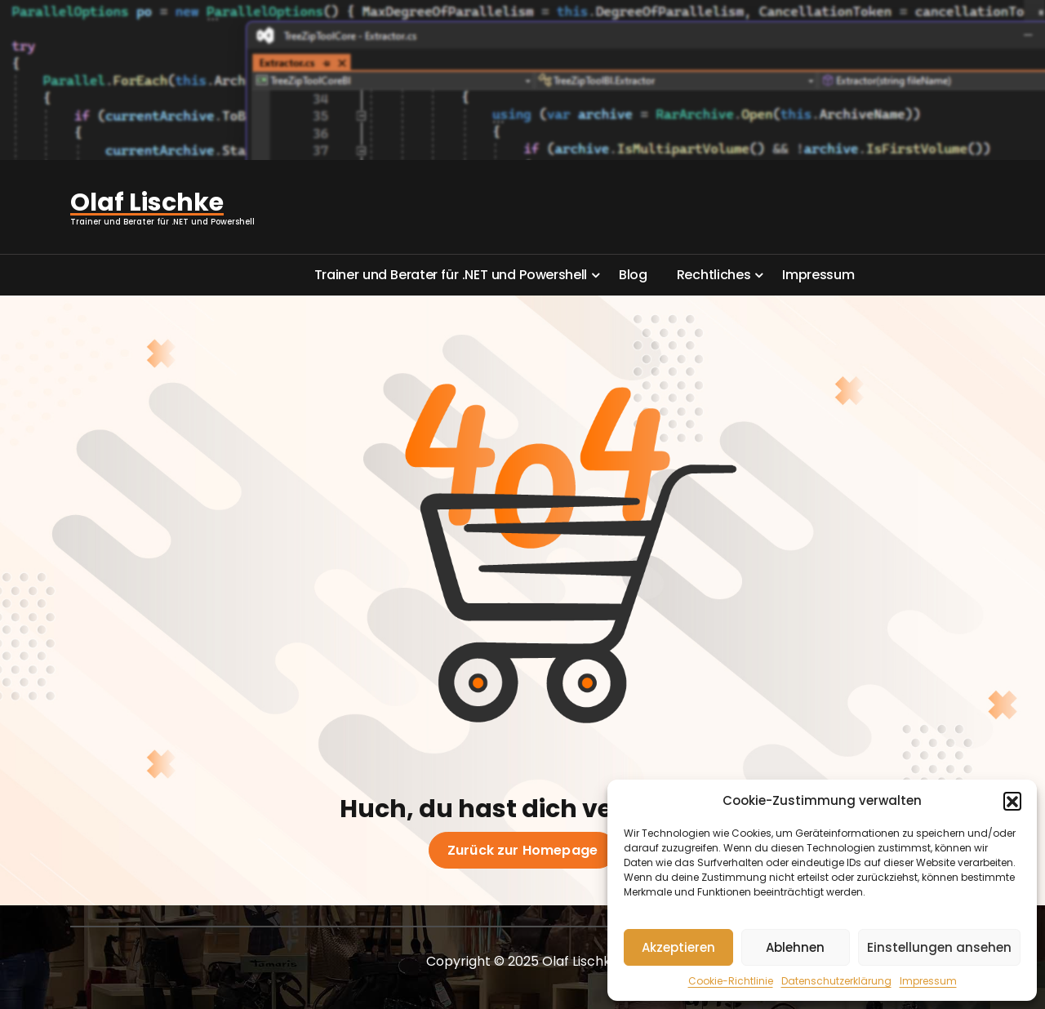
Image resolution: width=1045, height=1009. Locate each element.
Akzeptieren (678, 947)
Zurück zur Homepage (522, 851)
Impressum (928, 981)
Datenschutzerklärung (836, 981)
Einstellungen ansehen (939, 947)
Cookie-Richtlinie (730, 981)
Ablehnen (795, 947)
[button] (1012, 801)
